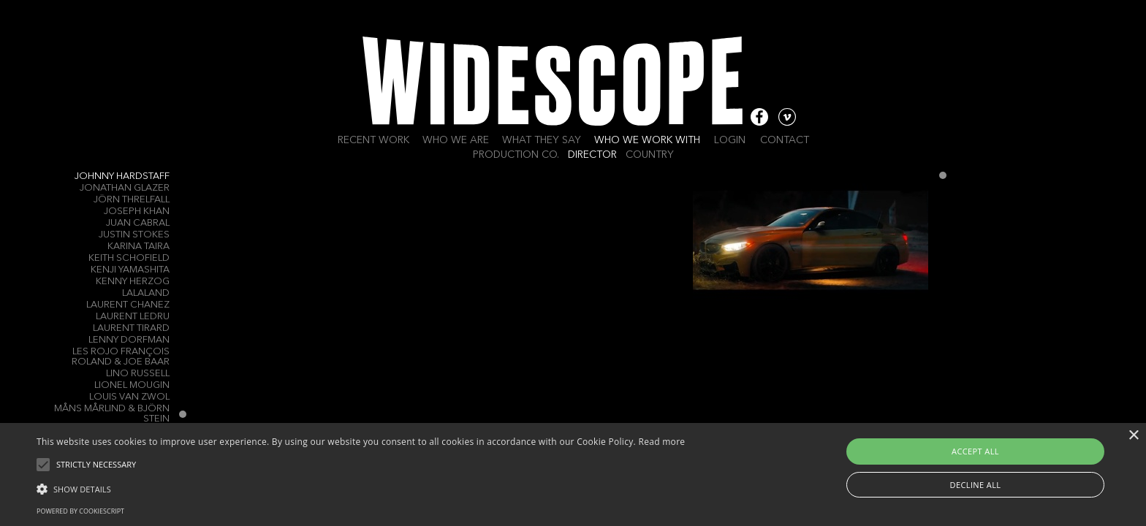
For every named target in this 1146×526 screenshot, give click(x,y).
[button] (361, 488)
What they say (541, 140)
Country (650, 155)
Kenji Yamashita (130, 270)
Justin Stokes (134, 235)
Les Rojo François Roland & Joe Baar (121, 357)
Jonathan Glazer (125, 188)
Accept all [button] (975, 451)
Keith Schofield (129, 258)
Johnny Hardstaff (122, 176)
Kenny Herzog (133, 281)
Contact (784, 140)
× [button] (1133, 435)
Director (592, 155)
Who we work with (647, 140)
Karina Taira (138, 246)
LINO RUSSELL (138, 373)
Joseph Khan (137, 211)
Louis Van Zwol (129, 397)
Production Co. (516, 155)
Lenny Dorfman (129, 340)
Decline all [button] (975, 484)
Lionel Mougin (132, 385)
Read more (661, 441)
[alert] (573, 474)
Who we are (455, 140)
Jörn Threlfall (132, 200)
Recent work (373, 140)
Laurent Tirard (131, 328)
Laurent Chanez (128, 305)
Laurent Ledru (133, 316)
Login (729, 140)
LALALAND (146, 293)
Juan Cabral (138, 223)
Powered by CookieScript (80, 511)
